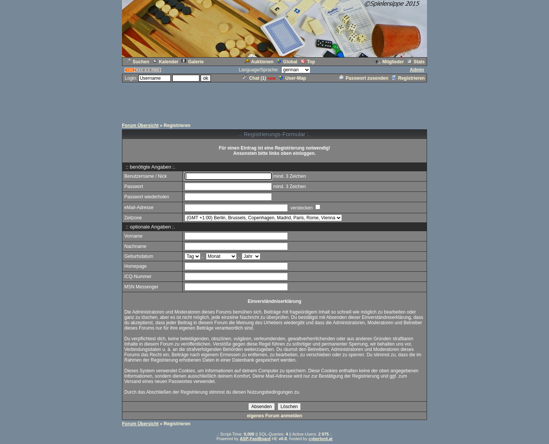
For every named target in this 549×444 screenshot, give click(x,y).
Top (307, 61)
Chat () (254, 78)
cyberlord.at (320, 438)
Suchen (137, 61)
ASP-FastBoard (255, 438)
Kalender (165, 61)
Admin (417, 69)
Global (287, 61)
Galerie (192, 61)
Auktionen (259, 61)
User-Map (292, 78)
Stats (416, 61)
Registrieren (408, 78)
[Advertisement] (274, 100)
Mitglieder (390, 61)
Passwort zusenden (363, 78)
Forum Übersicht (140, 125)
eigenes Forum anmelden (274, 415)
